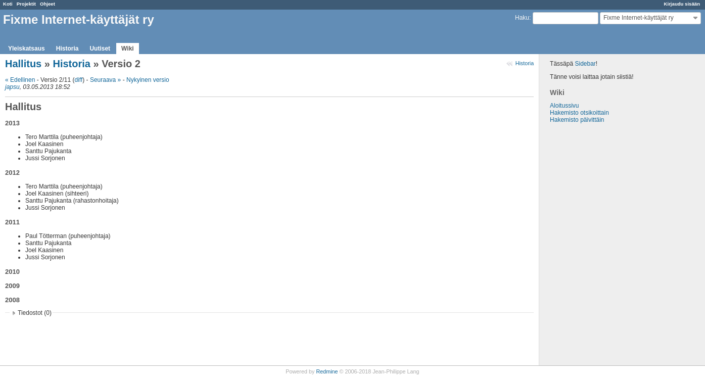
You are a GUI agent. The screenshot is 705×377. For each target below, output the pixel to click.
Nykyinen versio (147, 79)
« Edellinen (20, 79)
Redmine (327, 371)
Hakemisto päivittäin (577, 119)
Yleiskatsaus (26, 48)
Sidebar (585, 63)
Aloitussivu (564, 105)
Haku (522, 17)
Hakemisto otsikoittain (579, 112)
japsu (12, 86)
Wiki (127, 48)
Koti (8, 4)
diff (78, 79)
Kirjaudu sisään (682, 4)
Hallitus (23, 63)
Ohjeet (47, 4)
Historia (67, 48)
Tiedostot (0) (35, 312)
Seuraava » (105, 79)
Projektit (26, 4)
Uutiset (99, 48)
